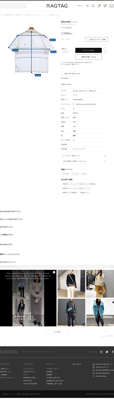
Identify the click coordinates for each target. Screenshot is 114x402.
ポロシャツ (92, 90)
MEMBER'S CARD (29, 377)
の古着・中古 (25, 15)
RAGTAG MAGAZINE (30, 383)
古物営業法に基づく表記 (54, 383)
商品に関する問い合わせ (72, 73)
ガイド (68, 64)
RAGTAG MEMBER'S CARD (105, 370)
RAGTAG (8, 351)
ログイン (80, 5)
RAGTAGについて (6, 371)
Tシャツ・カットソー (80, 90)
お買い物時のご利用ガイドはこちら (74, 161)
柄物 (74, 135)
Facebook (112, 352)
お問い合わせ (77, 364)
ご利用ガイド (4, 368)
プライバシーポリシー (7, 377)
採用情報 (49, 374)
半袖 (74, 131)
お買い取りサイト (29, 371)
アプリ (25, 374)
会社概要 (49, 371)
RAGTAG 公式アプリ (102, 367)
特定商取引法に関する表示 (54, 381)
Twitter (107, 352)
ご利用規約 (3, 374)
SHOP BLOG (27, 381)
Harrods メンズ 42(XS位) (70, 192)
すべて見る (57, 332)
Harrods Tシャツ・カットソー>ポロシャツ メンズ (76, 188)
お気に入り (87, 6)
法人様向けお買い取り (53, 377)
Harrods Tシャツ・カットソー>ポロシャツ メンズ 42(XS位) (79, 184)
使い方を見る (64, 78)
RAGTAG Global (101, 376)
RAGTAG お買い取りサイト (104, 364)
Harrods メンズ (84, 192)
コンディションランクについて (86, 104)
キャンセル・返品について (71, 155)
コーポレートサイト (52, 368)
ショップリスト (28, 368)
